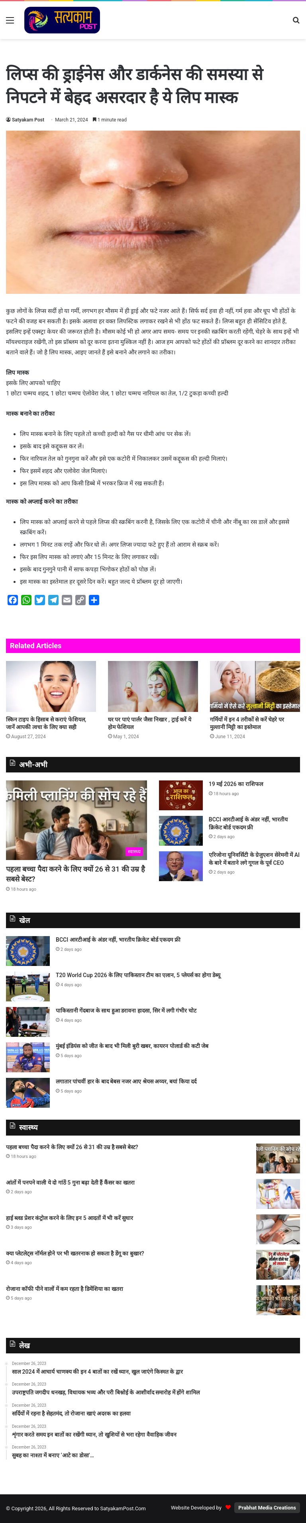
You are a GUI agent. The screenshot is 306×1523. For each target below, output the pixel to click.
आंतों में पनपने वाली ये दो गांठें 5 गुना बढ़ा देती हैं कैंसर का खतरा (70, 1182)
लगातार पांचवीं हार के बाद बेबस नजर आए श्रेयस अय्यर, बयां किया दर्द (126, 1081)
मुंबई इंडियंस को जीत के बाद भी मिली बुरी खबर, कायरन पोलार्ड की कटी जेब (132, 1046)
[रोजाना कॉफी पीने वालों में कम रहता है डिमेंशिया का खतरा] (278, 1300)
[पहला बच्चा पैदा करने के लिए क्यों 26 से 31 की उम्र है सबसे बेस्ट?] (76, 820)
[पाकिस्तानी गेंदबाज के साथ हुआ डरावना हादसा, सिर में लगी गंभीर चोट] (28, 1022)
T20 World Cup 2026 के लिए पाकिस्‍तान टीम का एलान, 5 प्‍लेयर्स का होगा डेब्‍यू (138, 975)
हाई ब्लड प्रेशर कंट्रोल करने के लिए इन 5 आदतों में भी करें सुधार (69, 1218)
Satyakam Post (28, 120)
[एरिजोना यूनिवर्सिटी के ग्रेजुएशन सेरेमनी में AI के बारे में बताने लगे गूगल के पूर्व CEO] (181, 866)
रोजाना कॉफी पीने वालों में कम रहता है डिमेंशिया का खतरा (64, 1289)
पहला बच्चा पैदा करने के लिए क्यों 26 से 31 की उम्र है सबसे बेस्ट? (72, 1147)
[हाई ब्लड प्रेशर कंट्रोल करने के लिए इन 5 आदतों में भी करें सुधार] (278, 1229)
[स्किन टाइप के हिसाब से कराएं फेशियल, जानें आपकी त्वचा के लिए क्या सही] (51, 686)
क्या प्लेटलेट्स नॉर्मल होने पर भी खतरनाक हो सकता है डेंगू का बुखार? (75, 1253)
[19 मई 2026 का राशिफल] (181, 795)
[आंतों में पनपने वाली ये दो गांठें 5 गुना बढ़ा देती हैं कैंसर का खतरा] (278, 1194)
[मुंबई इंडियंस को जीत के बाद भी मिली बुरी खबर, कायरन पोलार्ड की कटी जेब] (28, 1057)
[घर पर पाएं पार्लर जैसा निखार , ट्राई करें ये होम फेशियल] (153, 686)
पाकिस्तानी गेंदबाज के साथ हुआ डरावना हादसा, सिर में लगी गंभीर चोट (126, 1010)
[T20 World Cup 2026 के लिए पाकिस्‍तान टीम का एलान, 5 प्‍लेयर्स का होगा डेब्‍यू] (28, 986)
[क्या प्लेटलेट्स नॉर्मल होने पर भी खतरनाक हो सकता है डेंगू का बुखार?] (278, 1265)
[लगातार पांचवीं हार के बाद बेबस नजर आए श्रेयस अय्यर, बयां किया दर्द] (28, 1093)
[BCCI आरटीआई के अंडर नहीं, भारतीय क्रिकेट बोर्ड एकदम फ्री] (181, 831)
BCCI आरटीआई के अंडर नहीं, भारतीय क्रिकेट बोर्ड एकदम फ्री (118, 939)
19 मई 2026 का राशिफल (236, 784)
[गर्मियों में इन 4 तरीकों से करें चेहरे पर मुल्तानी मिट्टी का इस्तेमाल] (255, 686)
